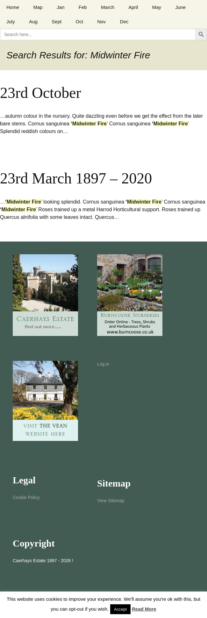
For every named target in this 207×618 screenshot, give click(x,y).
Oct (79, 21)
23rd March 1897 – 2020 (76, 178)
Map (37, 7)
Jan (60, 7)
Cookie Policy (26, 497)
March (107, 7)
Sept (56, 21)
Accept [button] (120, 609)
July (10, 21)
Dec (124, 21)
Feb (83, 7)
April (133, 7)
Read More (144, 609)
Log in (103, 364)
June (180, 7)
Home (12, 7)
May (156, 7)
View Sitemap (110, 500)
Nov (101, 21)
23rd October (40, 92)
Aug (33, 21)
